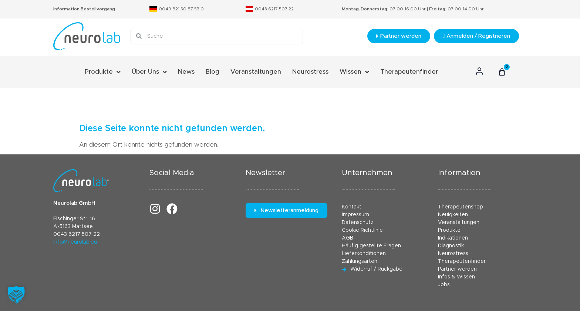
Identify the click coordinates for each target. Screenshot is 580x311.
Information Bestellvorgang (84, 9)
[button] (16, 294)
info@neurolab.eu (75, 242)
